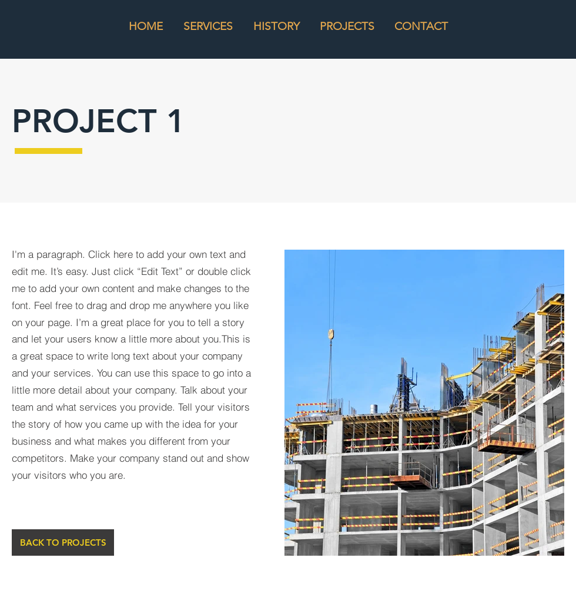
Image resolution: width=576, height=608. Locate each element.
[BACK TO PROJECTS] (63, 542)
